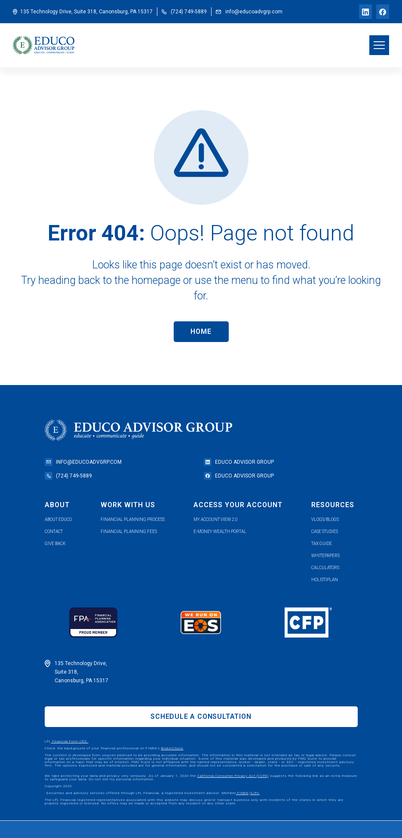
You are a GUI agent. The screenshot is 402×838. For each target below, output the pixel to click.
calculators (325, 567)
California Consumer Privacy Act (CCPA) (233, 776)
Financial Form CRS (70, 741)
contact (54, 531)
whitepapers (325, 555)
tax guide (321, 543)
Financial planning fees (129, 531)
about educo (58, 519)
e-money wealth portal (219, 531)
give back (55, 543)
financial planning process (133, 519)
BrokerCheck (172, 748)
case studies (324, 531)
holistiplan (324, 579)
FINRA (242, 793)
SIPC (255, 793)
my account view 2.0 (215, 519)
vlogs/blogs (325, 519)
